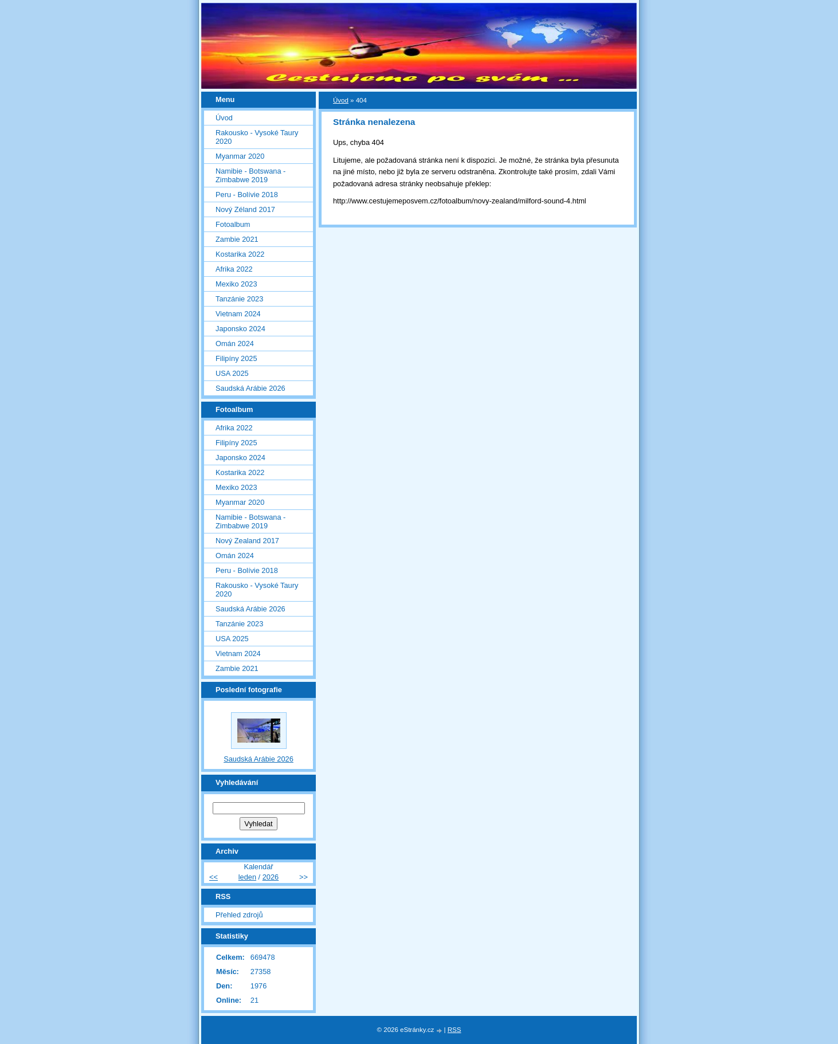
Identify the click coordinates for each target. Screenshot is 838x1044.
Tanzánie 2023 (239, 299)
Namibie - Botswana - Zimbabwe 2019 (250, 175)
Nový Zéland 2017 (245, 209)
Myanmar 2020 (240, 156)
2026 (271, 877)
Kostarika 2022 (240, 254)
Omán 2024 (235, 343)
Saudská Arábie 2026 (250, 388)
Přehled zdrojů (239, 914)
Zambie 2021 (237, 239)
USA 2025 (232, 373)
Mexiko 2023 (236, 284)
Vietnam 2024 (238, 313)
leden (247, 877)
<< (213, 877)
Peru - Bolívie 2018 (247, 194)
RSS (454, 1029)
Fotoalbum (233, 224)
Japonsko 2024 (240, 328)
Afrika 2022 (234, 269)
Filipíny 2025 (236, 358)
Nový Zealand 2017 (247, 540)
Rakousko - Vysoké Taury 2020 (257, 137)
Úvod (340, 100)
